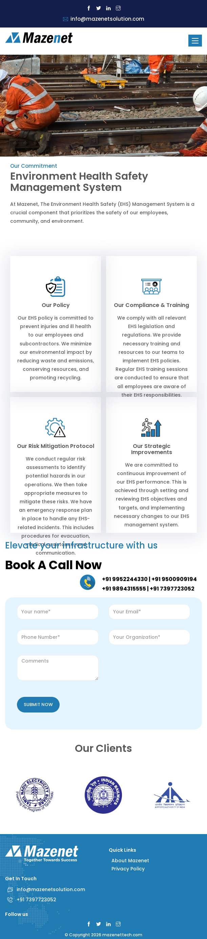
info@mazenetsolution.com (51, 889)
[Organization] (149, 637)
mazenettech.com (122, 935)
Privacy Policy (127, 868)
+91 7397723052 (36, 899)
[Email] (149, 611)
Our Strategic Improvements (151, 449)
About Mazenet (129, 860)
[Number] (58, 637)
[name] (58, 611)
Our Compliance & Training (151, 305)
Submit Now (38, 704)
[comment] (58, 668)
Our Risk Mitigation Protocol (55, 446)
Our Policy (56, 305)
